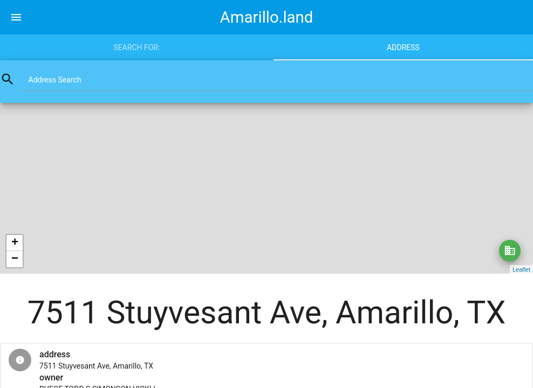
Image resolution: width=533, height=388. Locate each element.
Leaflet (521, 269)
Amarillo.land (266, 17)
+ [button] (14, 243)
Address (403, 47)
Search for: (136, 47)
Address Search (55, 79)
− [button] (14, 259)
